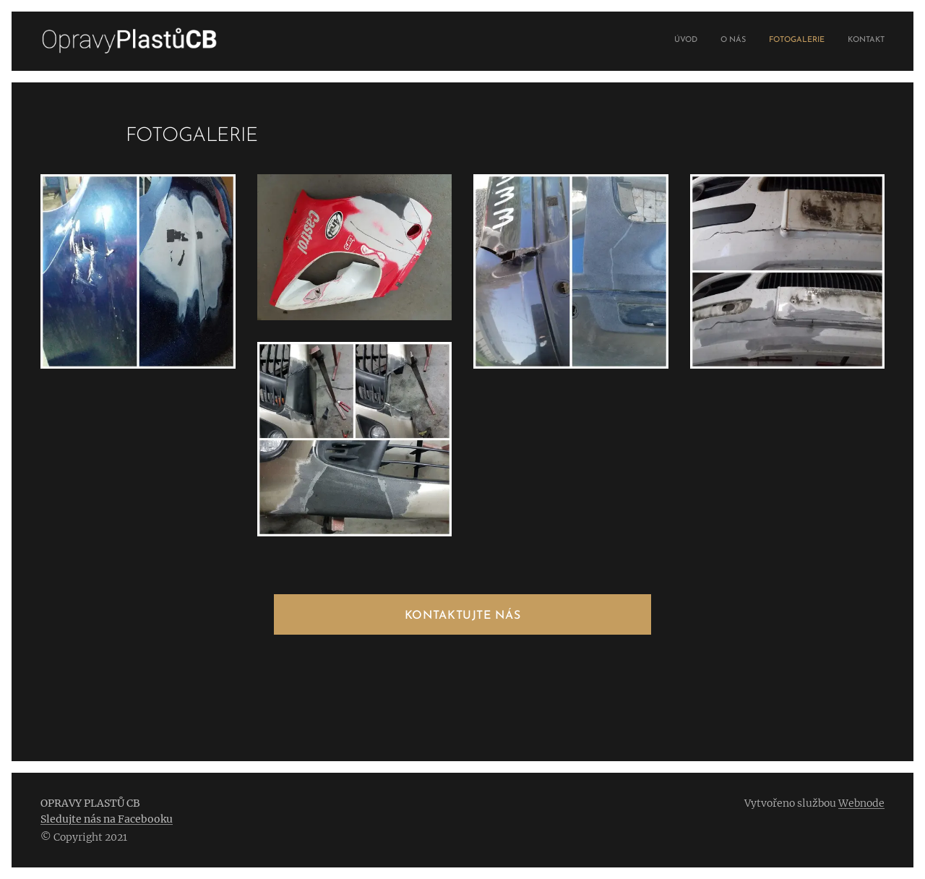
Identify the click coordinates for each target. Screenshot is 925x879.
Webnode (861, 803)
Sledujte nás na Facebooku (106, 819)
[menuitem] (819, 41)
